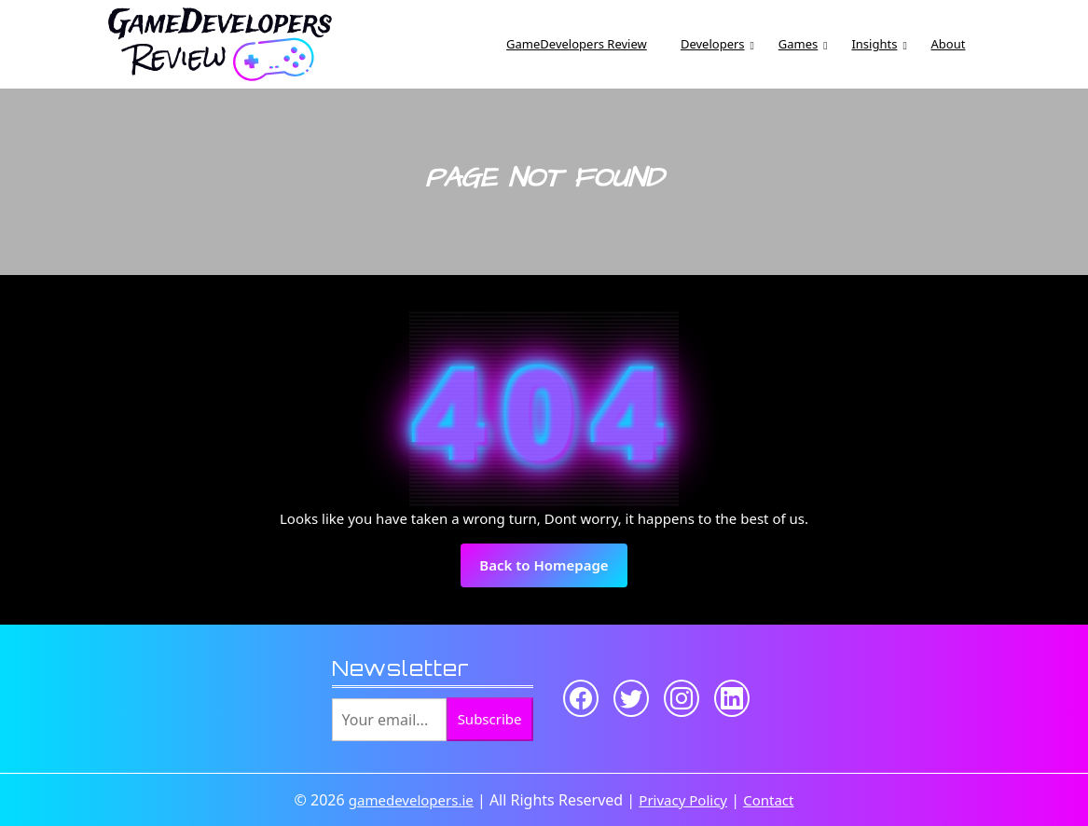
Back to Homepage (553, 570)
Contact (768, 800)
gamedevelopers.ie (411, 800)
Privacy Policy (683, 800)
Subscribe (490, 718)
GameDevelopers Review (576, 43)
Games (798, 43)
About (948, 43)
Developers (713, 43)
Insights (874, 43)
